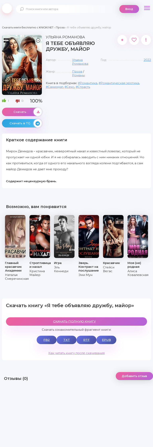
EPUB (106, 340)
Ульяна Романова (80, 62)
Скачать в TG (26, 123)
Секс (70, 87)
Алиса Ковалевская (138, 273)
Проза (77, 71)
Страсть (84, 87)
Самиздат (55, 87)
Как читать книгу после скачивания (76, 353)
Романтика (88, 83)
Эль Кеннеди (61, 269)
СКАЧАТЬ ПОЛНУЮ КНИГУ (74, 321)
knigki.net (7, 8)
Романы (78, 75)
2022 (147, 60)
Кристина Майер (37, 273)
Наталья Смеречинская (17, 277)
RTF (86, 340)
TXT (66, 340)
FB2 (46, 340)
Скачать (28, 112)
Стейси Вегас (108, 269)
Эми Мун (85, 275)
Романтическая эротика (120, 83)
